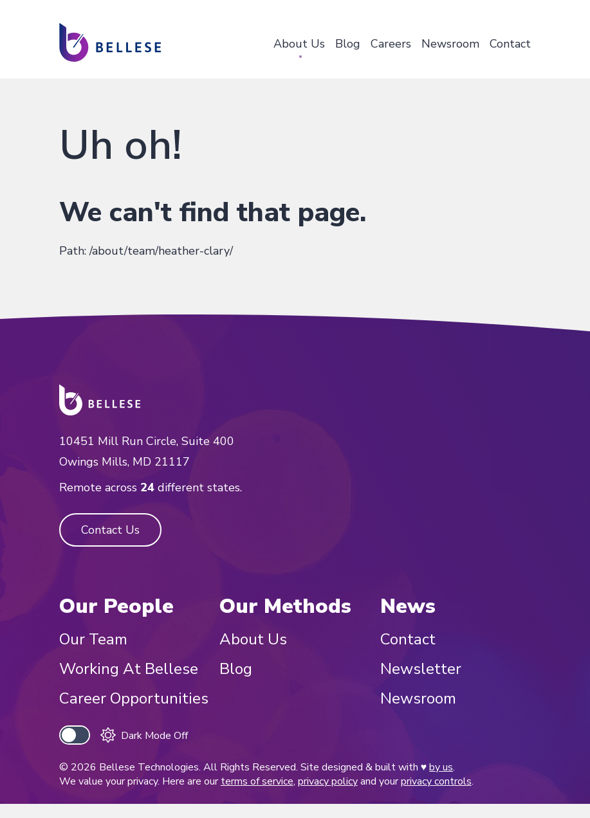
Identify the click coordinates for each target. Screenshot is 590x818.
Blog (347, 43)
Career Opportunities (133, 698)
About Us (299, 43)
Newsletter (420, 669)
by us (441, 767)
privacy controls (436, 781)
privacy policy (328, 781)
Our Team (93, 639)
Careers (391, 43)
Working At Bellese (128, 669)
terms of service (257, 781)
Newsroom (450, 43)
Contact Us (110, 530)
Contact (510, 43)
